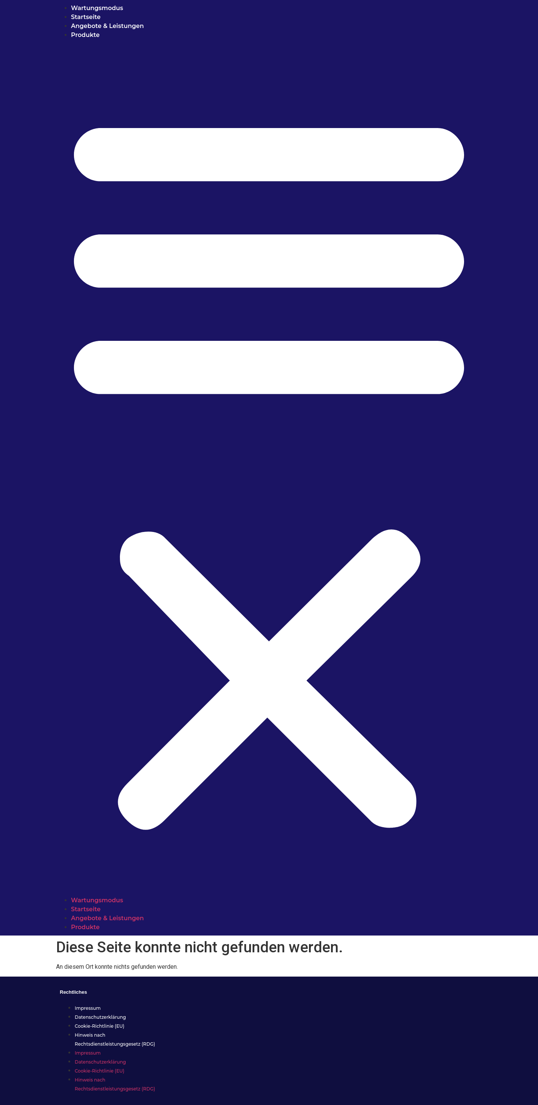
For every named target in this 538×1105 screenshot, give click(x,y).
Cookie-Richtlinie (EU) (99, 1026)
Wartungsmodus (97, 8)
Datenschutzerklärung (100, 1017)
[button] (269, 468)
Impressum (88, 1008)
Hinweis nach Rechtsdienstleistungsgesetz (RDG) (115, 1039)
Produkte (85, 34)
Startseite (86, 17)
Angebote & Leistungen (108, 25)
